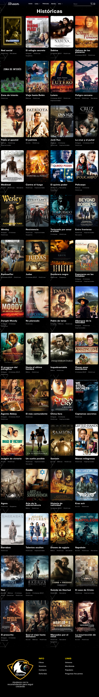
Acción (77, 98)
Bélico (28, 372)
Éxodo (29, 590)
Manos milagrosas (85, 458)
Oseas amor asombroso (81, 368)
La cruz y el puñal (84, 140)
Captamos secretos (85, 414)
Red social (6, 50)
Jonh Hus (55, 140)
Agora (4, 503)
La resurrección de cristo (85, 636)
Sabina (54, 50)
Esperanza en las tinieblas (84, 275)
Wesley (5, 229)
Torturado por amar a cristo (61, 230)
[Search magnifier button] (91, 3)
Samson (55, 458)
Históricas (4, 53)
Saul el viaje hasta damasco (35, 636)
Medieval (6, 184)
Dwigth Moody (9, 320)
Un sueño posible (35, 458)
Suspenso (62, 277)
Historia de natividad (56, 504)
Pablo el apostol (9, 140)
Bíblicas (28, 98)
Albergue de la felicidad (83, 321)
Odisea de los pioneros (82, 51)
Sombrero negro (59, 274)
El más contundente (36, 414)
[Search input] (81, 3)
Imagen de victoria (11, 458)
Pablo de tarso (58, 320)
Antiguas (29, 53)
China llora (56, 414)
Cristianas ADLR (56, 53)
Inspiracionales (64, 145)
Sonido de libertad (61, 590)
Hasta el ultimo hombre (34, 368)
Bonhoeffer (7, 274)
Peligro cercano (83, 95)
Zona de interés (9, 95)
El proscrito (7, 635)
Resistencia (32, 229)
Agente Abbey (9, 414)
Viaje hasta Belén (35, 95)
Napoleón (80, 547)
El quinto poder (59, 184)
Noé (3, 590)
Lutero (54, 95)
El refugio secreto (35, 50)
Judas (29, 274)
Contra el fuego (34, 184)
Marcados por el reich (59, 636)
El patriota (31, 140)
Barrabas (6, 547)
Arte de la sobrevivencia (33, 504)
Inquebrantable (59, 367)
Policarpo (80, 184)
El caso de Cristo (84, 590)
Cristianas (61, 143)
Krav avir (80, 503)
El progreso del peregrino (9, 368)
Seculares (13, 53)
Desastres (10, 595)
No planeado (32, 320)
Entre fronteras (83, 229)
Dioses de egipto (60, 547)
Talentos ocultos (34, 547)
